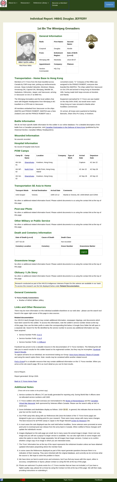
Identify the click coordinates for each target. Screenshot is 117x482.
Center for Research (79, 421)
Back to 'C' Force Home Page (26, 381)
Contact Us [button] (109, 4)
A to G (39, 335)
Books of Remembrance (75, 401)
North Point (29, 169)
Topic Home (68, 480)
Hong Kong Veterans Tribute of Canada (84, 355)
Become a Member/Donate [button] (59, 4)
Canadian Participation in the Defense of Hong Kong (65, 127)
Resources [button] (25, 3)
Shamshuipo (29, 162)
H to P (39, 338)
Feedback (98, 480)
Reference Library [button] (41, 3)
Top (43, 480)
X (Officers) (41, 342)
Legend (84, 252)
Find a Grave (19, 361)
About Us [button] (13, 3)
